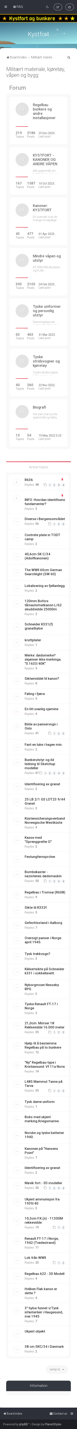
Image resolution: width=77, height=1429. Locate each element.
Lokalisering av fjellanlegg (45, 586)
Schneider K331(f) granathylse (39, 626)
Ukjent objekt (35, 1331)
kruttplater (33, 640)
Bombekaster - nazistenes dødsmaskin (43, 874)
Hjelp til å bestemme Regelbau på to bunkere (43, 1045)
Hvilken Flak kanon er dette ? (41, 1291)
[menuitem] (18, 6)
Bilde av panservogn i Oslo (41, 726)
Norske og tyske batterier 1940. (44, 1135)
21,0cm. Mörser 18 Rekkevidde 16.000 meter (44, 1025)
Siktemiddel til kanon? (42, 678)
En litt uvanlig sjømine (41, 709)
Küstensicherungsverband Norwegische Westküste (45, 820)
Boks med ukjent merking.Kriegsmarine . (42, 1119)
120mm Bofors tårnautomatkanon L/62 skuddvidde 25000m (43, 605)
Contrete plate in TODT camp (42, 537)
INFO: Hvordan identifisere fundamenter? (45, 502)
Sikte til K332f (36, 907)
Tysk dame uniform (40, 1102)
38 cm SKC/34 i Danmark (44, 1346)
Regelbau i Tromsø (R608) (45, 892)
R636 (29, 480)
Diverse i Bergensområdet (45, 519)
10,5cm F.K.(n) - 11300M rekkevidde (44, 1220)
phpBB (23, 1424)
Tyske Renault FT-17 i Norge (41, 1006)
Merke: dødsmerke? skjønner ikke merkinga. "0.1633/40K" (43, 659)
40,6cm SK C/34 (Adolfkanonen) (37, 556)
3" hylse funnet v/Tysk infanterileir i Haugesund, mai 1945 (44, 1312)
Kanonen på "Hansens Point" (41, 1151)
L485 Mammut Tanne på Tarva (43, 1083)
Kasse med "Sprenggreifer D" (38, 839)
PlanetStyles (53, 1424)
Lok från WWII (35, 1258)
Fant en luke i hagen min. (43, 744)
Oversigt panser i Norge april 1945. (43, 940)
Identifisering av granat (42, 784)
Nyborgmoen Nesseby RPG (42, 987)
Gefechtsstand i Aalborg (43, 923)
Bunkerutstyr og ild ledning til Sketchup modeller (40, 764)
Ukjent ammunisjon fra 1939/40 (42, 1201)
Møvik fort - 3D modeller (43, 1183)
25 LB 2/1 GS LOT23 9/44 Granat (45, 801)
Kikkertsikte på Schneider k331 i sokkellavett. (44, 971)
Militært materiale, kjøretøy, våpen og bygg (35, 72)
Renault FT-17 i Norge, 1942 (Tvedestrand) (42, 1240)
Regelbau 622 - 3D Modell (44, 1274)
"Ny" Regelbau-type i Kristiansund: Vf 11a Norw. (45, 1064)
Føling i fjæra (35, 694)
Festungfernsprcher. (40, 857)
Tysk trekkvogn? (37, 954)
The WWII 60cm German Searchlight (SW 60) (43, 572)
